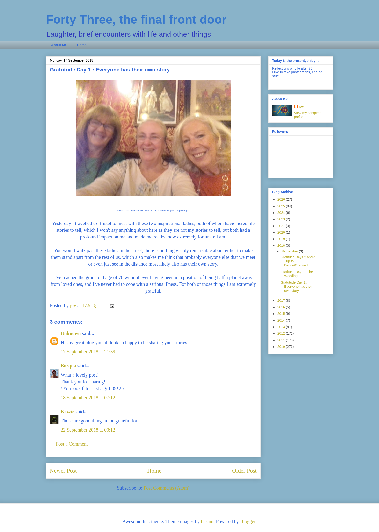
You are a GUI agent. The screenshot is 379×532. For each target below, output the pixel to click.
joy (301, 106)
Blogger (247, 521)
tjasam (207, 521)
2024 (281, 213)
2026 (281, 199)
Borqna (68, 365)
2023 (281, 219)
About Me (59, 45)
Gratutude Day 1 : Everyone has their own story (297, 286)
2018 (281, 245)
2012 (281, 333)
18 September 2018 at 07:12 (88, 397)
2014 (281, 320)
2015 (281, 313)
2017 (281, 300)
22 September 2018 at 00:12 (88, 430)
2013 (281, 327)
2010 (281, 347)
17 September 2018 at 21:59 (88, 351)
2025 (281, 206)
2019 (281, 239)
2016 (281, 307)
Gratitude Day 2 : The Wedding (297, 274)
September (290, 251)
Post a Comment (72, 444)
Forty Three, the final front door (136, 19)
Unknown (71, 333)
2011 (281, 340)
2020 (281, 232)
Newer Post (63, 471)
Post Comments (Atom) (167, 487)
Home (82, 45)
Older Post (244, 471)
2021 (281, 226)
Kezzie (67, 411)
